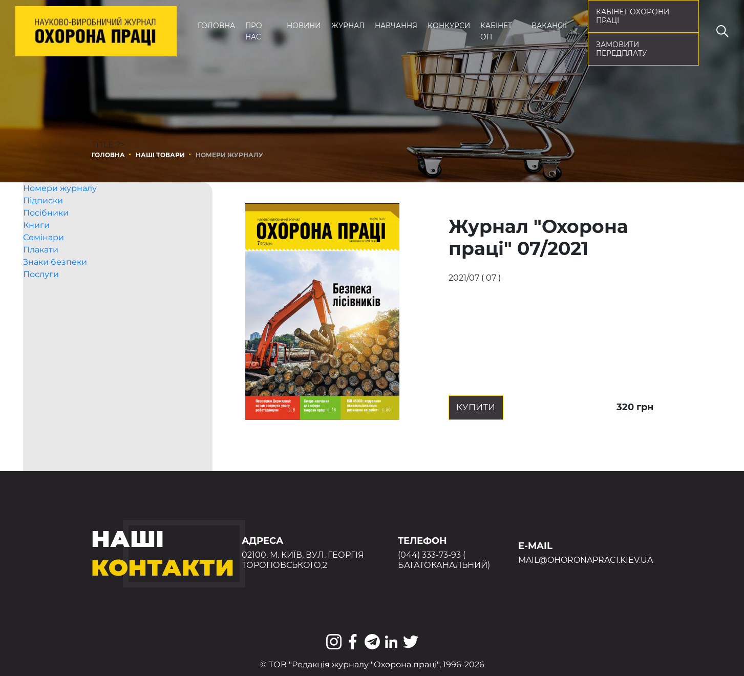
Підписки (43, 218)
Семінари (43, 255)
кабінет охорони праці (632, 16)
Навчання (396, 26)
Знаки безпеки (55, 280)
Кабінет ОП (496, 31)
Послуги (41, 292)
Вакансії (549, 26)
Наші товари (160, 155)
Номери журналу (60, 206)
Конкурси (449, 26)
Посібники (46, 231)
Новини (304, 26)
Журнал (348, 26)
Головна (216, 26)
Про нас (253, 31)
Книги (36, 243)
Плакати (40, 267)
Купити (493, 407)
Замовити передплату (621, 48)
